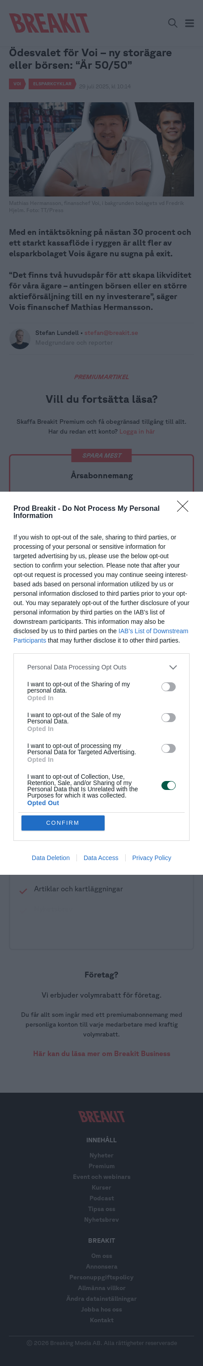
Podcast (101, 1198)
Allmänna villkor (102, 1287)
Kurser (101, 1187)
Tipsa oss (101, 1208)
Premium (102, 1166)
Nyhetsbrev (101, 1219)
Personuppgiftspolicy (101, 1277)
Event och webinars (102, 1176)
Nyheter (101, 1155)
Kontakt (102, 1320)
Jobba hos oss (101, 1309)
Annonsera (102, 1266)
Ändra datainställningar (101, 1298)
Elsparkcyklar (52, 83)
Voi (17, 83)
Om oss (101, 1255)
